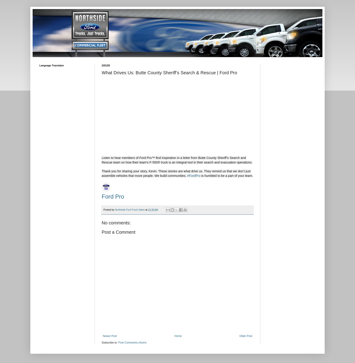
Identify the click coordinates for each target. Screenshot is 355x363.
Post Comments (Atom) (132, 342)
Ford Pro (113, 196)
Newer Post (110, 336)
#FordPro (193, 176)
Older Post (245, 336)
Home (178, 336)
